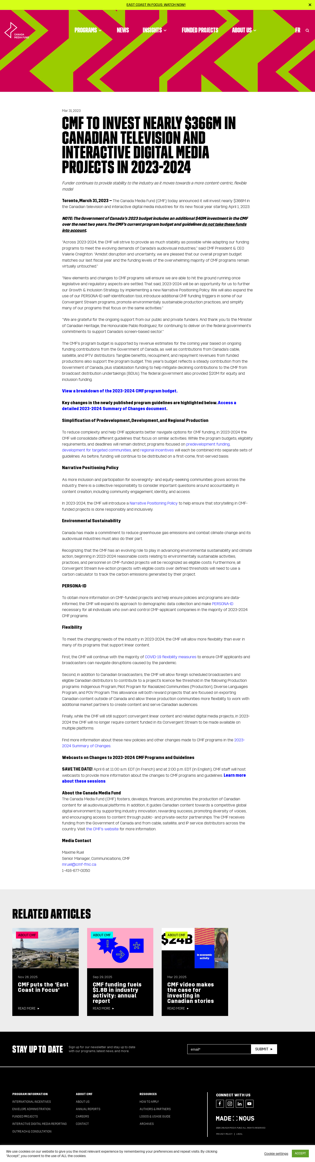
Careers (82, 1116)
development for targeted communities (96, 450)
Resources (148, 1094)
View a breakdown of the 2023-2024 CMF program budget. (119, 391)
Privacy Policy (224, 1134)
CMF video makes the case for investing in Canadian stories (190, 992)
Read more (26, 1008)
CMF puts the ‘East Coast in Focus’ (43, 987)
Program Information (30, 1094)
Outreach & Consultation (31, 1131)
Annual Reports (88, 1109)
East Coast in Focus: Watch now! (156, 4)
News (123, 23)
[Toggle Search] (307, 23)
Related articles (51, 913)
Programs (89, 23)
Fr (297, 23)
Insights (155, 23)
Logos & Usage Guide (155, 1116)
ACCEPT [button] (300, 1153)
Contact (82, 1124)
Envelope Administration (31, 1109)
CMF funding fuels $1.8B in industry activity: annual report (117, 992)
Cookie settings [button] (276, 1153)
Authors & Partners (155, 1109)
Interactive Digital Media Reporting (39, 1124)
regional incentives (157, 450)
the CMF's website (102, 829)
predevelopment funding (208, 444)
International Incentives (31, 1101)
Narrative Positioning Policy (154, 503)
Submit (261, 1049)
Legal (239, 1134)
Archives (147, 1124)
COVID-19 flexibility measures (170, 656)
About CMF (84, 1094)
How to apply (149, 1101)
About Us (245, 23)
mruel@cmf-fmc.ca (79, 864)
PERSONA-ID (222, 603)
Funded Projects (200, 23)
